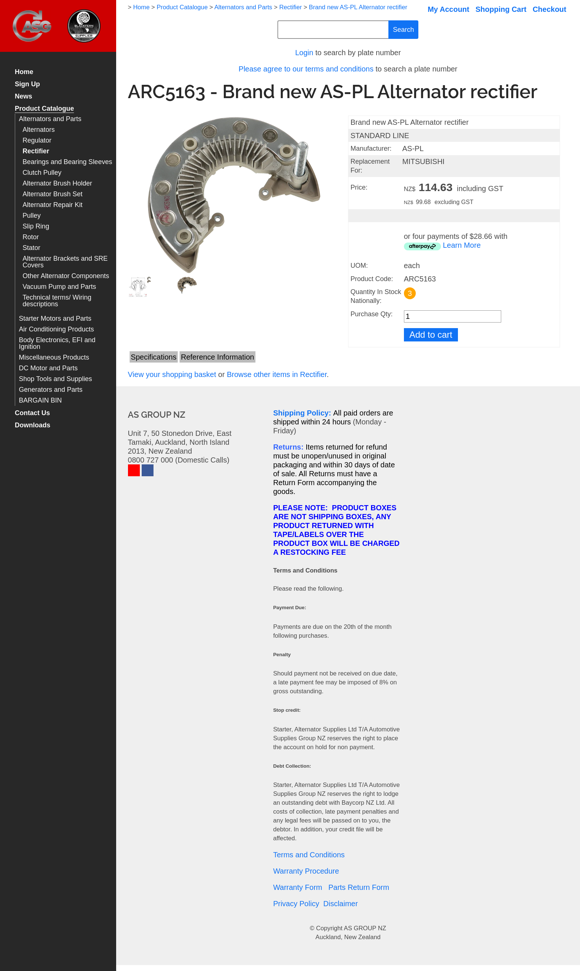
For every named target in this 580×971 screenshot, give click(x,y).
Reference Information (217, 357)
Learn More (461, 245)
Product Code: (371, 279)
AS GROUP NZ (365, 928)
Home (24, 72)
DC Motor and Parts (48, 368)
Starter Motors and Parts (55, 318)
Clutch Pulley (42, 172)
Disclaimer (340, 904)
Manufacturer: (370, 148)
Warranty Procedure (306, 871)
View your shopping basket (172, 374)
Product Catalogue (44, 108)
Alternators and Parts (50, 119)
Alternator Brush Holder (57, 183)
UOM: (359, 265)
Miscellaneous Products (54, 357)
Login (304, 53)
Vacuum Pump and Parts (59, 286)
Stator (31, 247)
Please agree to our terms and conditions (306, 69)
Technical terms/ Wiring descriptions (57, 301)
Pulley (32, 215)
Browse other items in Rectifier (277, 374)
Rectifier (36, 151)
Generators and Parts (50, 389)
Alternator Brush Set (52, 194)
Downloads (32, 425)
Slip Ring (36, 226)
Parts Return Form (358, 887)
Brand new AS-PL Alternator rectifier (358, 7)
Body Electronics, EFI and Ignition (57, 343)
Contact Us (32, 413)
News (23, 96)
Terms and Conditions (308, 855)
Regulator (37, 140)
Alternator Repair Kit (52, 204)
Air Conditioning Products (56, 329)
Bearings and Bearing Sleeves (67, 162)
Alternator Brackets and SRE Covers (65, 262)
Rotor (31, 237)
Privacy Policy (296, 904)
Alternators (39, 129)
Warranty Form (297, 887)
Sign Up (27, 84)
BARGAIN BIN (40, 400)
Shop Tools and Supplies (55, 379)
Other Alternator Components (66, 276)
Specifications (153, 357)
